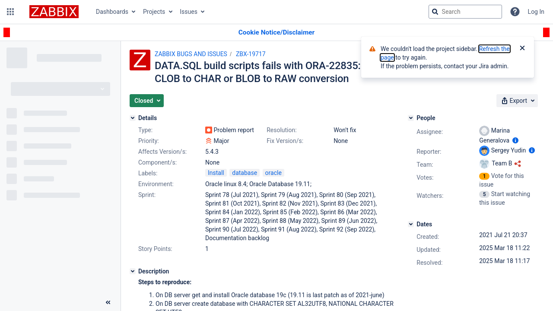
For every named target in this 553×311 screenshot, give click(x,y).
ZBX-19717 (251, 54)
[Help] (515, 12)
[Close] (522, 48)
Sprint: (147, 194)
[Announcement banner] (276, 32)
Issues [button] (188, 11)
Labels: (147, 173)
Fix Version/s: (285, 140)
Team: (424, 164)
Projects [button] (154, 11)
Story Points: (155, 248)
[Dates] (411, 224)
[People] (411, 118)
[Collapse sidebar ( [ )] (108, 302)
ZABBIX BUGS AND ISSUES (191, 54)
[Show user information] (515, 140)
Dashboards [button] (112, 11)
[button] (10, 11)
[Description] (133, 271)
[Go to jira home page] (54, 11)
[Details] (133, 118)
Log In (536, 11)
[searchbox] (465, 12)
